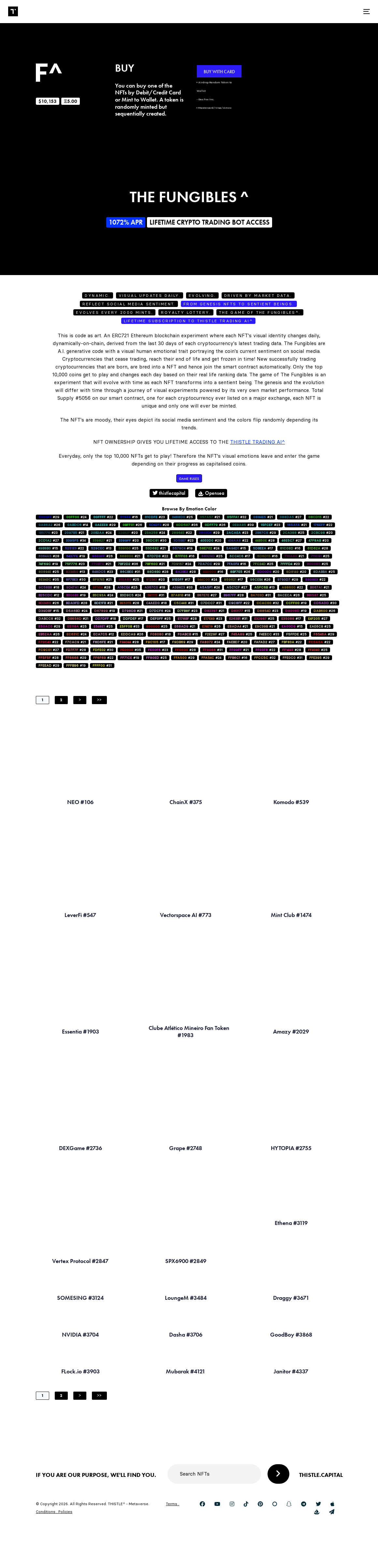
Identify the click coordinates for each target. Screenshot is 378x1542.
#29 (48, 517)
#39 (243, 524)
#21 (210, 517)
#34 (76, 540)
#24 (76, 517)
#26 (49, 524)
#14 (77, 524)
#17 (263, 548)
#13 (101, 548)
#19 (182, 548)
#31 (130, 571)
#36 (187, 524)
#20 (128, 532)
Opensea (211, 493)
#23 (155, 517)
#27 (290, 517)
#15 (48, 548)
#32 (236, 517)
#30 (156, 540)
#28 (159, 524)
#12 (48, 595)
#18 (48, 587)
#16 (129, 517)
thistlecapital (169, 493)
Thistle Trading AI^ (257, 442)
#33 (182, 587)
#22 (103, 517)
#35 (48, 579)
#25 (182, 517)
